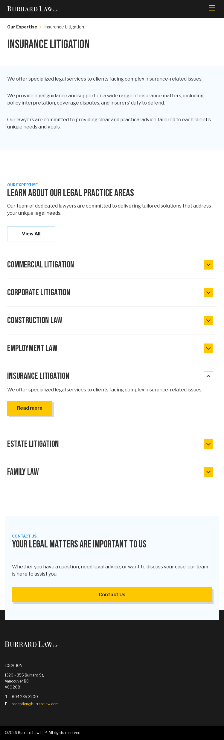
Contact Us (112, 594)
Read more (29, 408)
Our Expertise (22, 26)
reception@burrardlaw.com (35, 704)
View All (31, 234)
